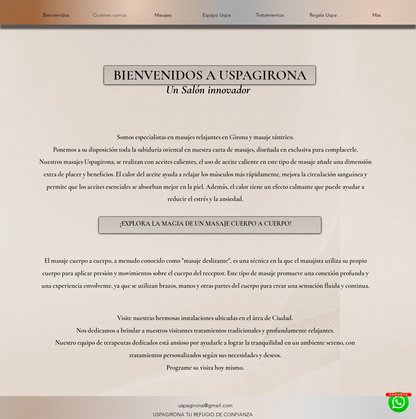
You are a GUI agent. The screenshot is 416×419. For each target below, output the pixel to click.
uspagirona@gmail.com (205, 405)
